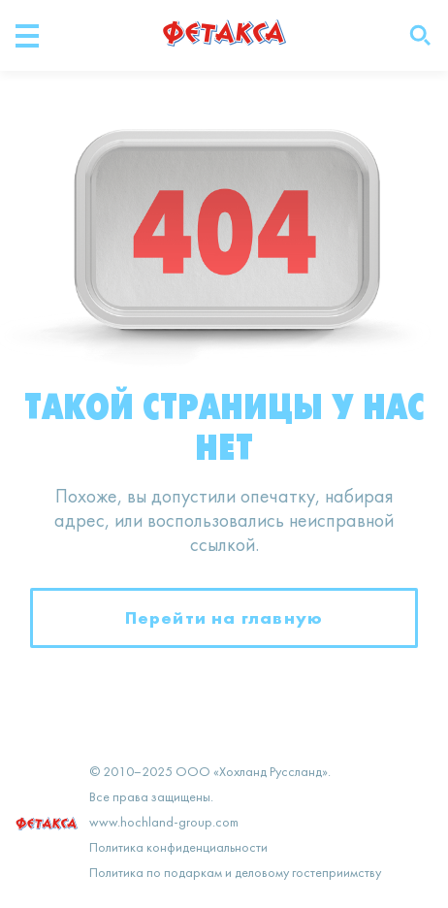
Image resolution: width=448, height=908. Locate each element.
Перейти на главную (224, 617)
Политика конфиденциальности (178, 848)
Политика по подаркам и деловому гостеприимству (235, 873)
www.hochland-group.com (164, 823)
